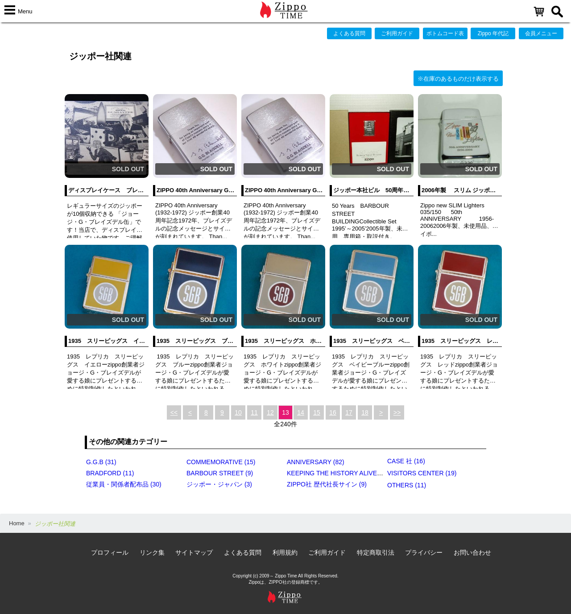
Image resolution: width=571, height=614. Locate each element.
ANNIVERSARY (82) (315, 462)
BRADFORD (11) (110, 473)
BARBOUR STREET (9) (219, 473)
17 (348, 412)
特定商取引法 (375, 552)
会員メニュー (541, 33)
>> (397, 412)
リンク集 (152, 552)
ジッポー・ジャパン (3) (219, 484)
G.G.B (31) (101, 462)
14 (300, 412)
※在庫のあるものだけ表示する (458, 78)
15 (316, 412)
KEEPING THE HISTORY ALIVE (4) (336, 473)
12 (270, 412)
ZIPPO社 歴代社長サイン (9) (327, 484)
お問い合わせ (472, 552)
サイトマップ (194, 552)
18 (364, 412)
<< (174, 412)
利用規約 (285, 552)
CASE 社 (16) (406, 461)
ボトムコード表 (445, 33)
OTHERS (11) (406, 485)
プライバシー (424, 552)
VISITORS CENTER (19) (421, 473)
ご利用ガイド (397, 33)
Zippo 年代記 (493, 33)
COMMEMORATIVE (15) (221, 462)
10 (238, 412)
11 (254, 412)
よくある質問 (349, 33)
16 (332, 412)
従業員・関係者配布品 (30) (123, 484)
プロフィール (109, 552)
